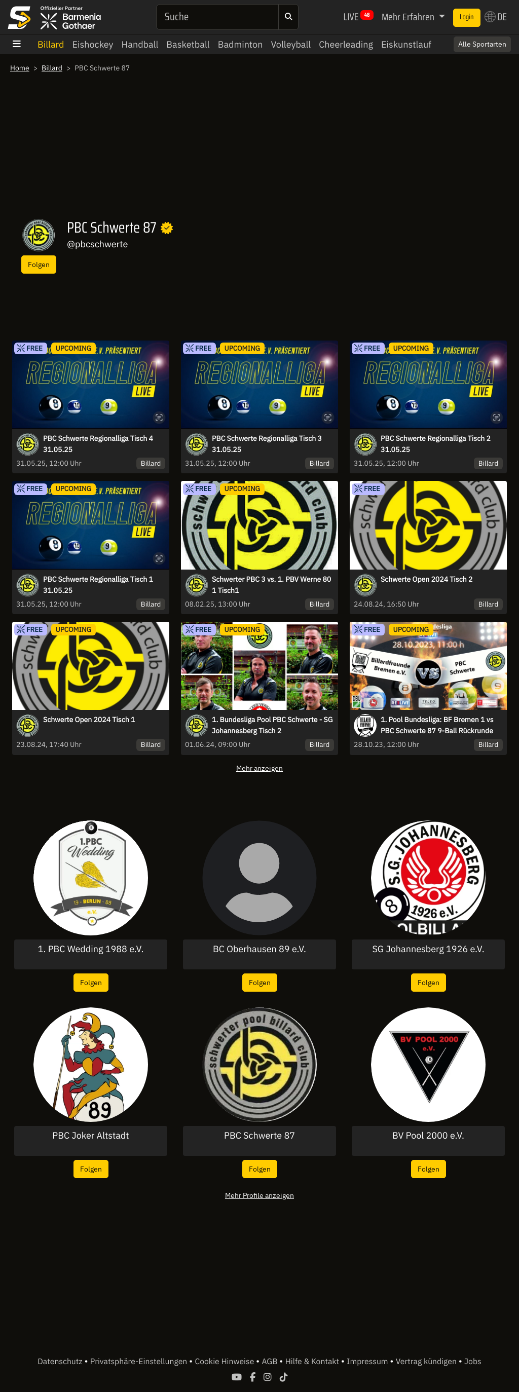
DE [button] (496, 17)
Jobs (472, 1362)
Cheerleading (346, 44)
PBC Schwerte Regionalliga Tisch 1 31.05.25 (98, 585)
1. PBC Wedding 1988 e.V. (91, 949)
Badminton (240, 44)
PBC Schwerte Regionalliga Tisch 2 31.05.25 (436, 444)
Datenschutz (61, 1362)
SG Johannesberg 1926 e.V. (428, 949)
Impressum (368, 1362)
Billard (51, 44)
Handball (140, 44)
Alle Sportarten (482, 44)
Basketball (187, 44)
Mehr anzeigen (259, 768)
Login (467, 17)
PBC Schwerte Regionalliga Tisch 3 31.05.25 (267, 444)
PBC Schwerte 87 (259, 1135)
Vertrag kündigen (427, 1362)
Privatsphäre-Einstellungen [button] (139, 1362)
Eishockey (93, 44)
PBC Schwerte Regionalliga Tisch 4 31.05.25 (98, 444)
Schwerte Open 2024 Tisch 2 (426, 579)
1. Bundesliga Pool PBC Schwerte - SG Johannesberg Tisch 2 (272, 725)
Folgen (39, 264)
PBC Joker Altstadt (90, 1135)
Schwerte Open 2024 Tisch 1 (89, 719)
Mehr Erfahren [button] (409, 17)
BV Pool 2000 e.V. (428, 1135)
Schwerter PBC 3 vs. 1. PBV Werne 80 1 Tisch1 (271, 585)
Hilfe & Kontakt (313, 1362)
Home (19, 67)
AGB (270, 1362)
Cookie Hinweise (225, 1362)
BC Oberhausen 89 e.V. (259, 949)
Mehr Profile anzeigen (259, 1195)
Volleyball (291, 44)
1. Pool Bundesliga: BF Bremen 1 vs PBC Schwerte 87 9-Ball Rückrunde (437, 725)
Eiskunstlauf (406, 44)
